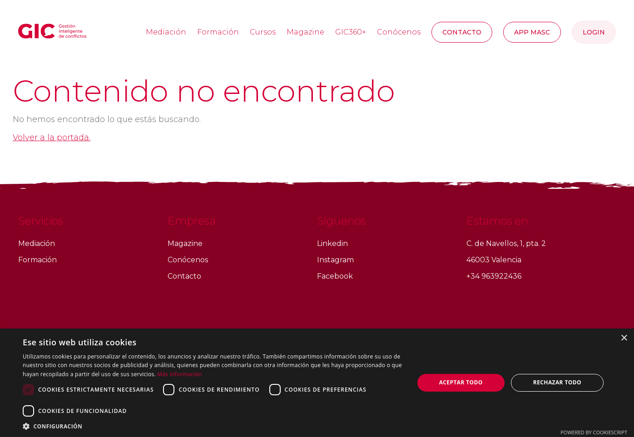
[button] (212, 426)
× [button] (623, 338)
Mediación (166, 32)
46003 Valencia (493, 259)
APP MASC (532, 32)
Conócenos (399, 32)
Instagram (335, 259)
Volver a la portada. (51, 137)
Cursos (263, 32)
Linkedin (332, 243)
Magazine (305, 32)
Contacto (461, 32)
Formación (218, 32)
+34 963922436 (493, 276)
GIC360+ (350, 32)
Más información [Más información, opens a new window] (179, 374)
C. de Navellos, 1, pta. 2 (506, 243)
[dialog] (317, 383)
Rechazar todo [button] (557, 382)
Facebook (335, 276)
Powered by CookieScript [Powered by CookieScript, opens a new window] (593, 432)
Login (594, 32)
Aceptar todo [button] (461, 382)
